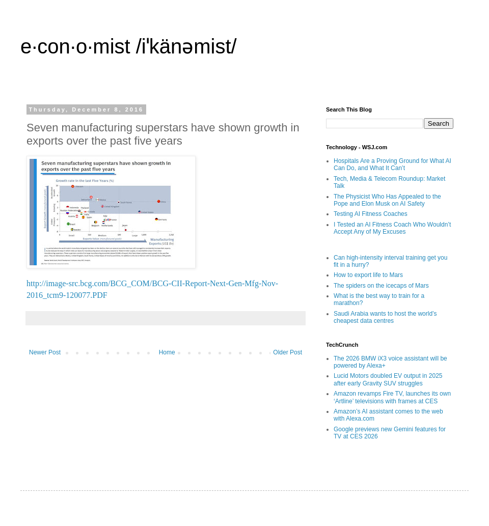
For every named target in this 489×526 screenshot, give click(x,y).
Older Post (287, 352)
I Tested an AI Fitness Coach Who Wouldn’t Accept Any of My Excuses (392, 228)
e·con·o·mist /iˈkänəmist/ (128, 46)
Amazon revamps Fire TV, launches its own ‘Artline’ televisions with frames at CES (392, 397)
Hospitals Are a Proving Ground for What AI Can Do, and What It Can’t (392, 164)
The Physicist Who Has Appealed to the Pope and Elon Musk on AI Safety (387, 200)
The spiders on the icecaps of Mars (381, 285)
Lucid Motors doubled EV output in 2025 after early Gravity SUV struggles (388, 379)
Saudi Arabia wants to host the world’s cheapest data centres (385, 317)
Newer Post (45, 352)
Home (167, 352)
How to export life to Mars (368, 275)
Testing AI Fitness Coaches (371, 213)
